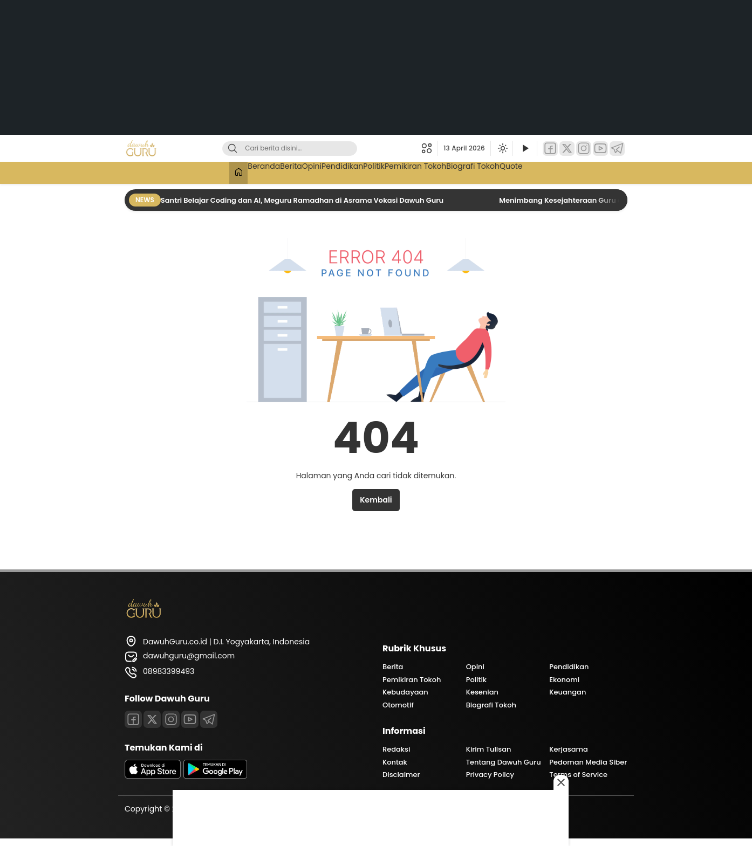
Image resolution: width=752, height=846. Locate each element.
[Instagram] (583, 148)
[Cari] (232, 148)
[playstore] (215, 776)
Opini (295, 171)
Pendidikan (337, 171)
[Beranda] (190, 173)
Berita (262, 171)
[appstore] (153, 776)
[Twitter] (567, 148)
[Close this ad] (567, 782)
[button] (429, 148)
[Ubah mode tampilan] (501, 148)
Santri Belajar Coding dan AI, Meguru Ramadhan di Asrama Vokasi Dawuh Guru (303, 200)
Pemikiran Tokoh (436, 171)
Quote (556, 171)
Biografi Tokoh (506, 171)
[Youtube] (190, 719)
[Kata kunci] (307, 148)
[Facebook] (550, 148)
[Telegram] (617, 148)
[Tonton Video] (524, 148)
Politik (381, 171)
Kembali (376, 499)
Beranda (224, 171)
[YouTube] (600, 148)
